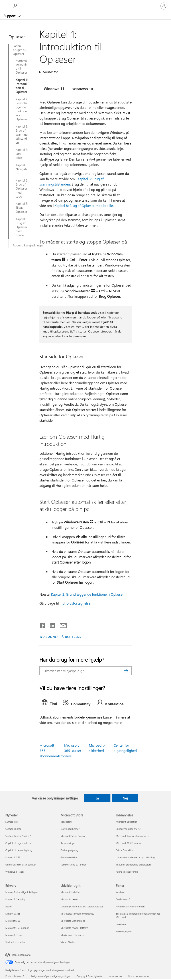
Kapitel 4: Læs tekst (22, 154)
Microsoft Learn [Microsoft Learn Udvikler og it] (69, 899)
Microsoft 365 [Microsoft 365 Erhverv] (12, 920)
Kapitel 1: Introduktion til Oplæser (22, 86)
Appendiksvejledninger (24, 245)
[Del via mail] (61, 624)
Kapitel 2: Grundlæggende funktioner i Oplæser (22, 109)
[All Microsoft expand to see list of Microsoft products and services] (5, 6)
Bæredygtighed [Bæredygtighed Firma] (124, 931)
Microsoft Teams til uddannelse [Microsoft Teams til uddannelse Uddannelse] (133, 836)
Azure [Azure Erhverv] (8, 906)
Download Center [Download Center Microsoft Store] (70, 828)
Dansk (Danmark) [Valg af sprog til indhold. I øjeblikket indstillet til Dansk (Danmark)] (21, 954)
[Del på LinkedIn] (51, 624)
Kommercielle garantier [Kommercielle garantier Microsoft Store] (73, 864)
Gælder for (50, 72)
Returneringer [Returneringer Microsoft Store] (68, 843)
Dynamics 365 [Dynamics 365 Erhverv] (12, 913)
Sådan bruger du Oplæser (19, 50)
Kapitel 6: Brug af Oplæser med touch (22, 188)
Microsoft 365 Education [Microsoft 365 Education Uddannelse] (129, 843)
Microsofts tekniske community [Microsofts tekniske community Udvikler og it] (77, 913)
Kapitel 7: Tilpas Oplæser (22, 208)
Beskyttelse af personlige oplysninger (51, 976)
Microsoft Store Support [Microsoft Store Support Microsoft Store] (73, 836)
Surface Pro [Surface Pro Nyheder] (11, 821)
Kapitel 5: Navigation (22, 169)
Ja (97, 798)
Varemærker (115, 976)
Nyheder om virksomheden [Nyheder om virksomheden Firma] (130, 906)
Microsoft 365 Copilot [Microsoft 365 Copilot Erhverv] (17, 927)
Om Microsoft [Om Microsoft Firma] (123, 899)
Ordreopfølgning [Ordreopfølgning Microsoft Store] (69, 850)
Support (10, 16)
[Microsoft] (85, 3)
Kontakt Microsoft (14, 976)
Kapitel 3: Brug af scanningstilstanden (22, 134)
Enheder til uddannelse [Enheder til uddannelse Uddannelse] (128, 828)
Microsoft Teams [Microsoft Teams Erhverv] (14, 935)
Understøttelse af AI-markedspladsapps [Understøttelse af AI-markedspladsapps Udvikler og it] (82, 906)
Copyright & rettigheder (90, 976)
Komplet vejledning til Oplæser (22, 66)
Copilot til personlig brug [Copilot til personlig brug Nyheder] (18, 850)
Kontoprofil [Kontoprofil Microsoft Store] (66, 821)
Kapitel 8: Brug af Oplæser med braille (22, 227)
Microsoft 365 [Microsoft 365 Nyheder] (12, 857)
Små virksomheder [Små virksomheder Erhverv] (15, 942)
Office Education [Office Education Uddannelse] (124, 850)
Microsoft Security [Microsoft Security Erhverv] (15, 899)
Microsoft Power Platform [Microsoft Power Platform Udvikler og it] (74, 927)
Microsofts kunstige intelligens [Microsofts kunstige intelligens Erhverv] (22, 892)
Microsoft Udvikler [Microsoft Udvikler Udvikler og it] (70, 892)
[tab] (54, 89)
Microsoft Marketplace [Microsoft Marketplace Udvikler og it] (73, 920)
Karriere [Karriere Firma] (120, 892)
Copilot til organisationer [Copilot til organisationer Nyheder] (19, 843)
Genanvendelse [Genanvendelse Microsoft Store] (69, 857)
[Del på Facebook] (42, 624)
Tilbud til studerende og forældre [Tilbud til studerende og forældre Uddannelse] (133, 864)
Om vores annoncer (138, 976)
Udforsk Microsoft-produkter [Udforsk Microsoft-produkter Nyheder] (20, 864)
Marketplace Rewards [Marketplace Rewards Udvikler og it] (72, 935)
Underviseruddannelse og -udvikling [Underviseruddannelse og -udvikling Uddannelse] (135, 857)
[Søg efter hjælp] (15, 5)
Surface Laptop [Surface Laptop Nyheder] (13, 828)
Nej (125, 798)
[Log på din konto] (164, 6)
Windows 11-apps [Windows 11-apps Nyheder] (14, 871)
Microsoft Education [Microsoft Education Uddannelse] (126, 821)
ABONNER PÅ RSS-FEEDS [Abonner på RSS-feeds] (62, 636)
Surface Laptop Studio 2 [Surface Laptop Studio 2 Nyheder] (18, 836)
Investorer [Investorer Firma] (121, 924)
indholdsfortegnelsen (76, 603)
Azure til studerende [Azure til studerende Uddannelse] (127, 871)
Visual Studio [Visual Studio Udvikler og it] (68, 942)
